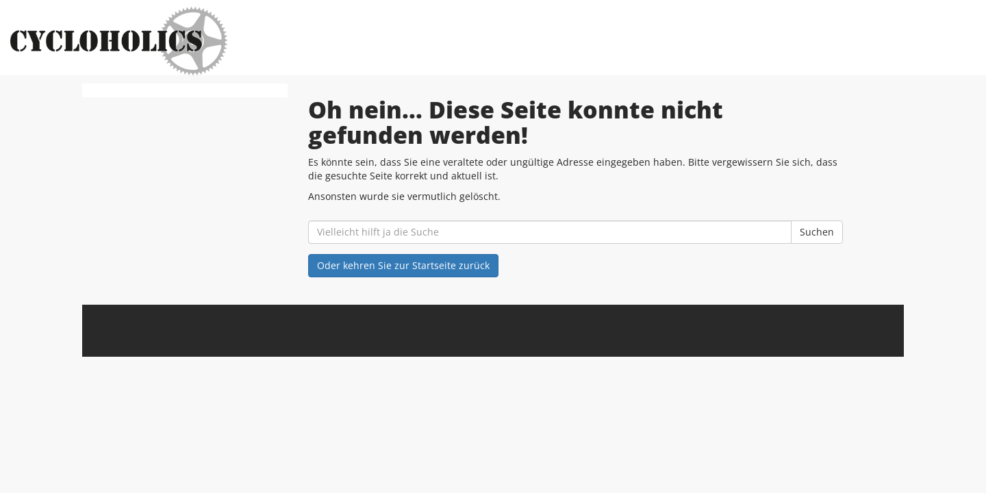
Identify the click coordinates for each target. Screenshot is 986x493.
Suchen (817, 231)
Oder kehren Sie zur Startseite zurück (403, 265)
